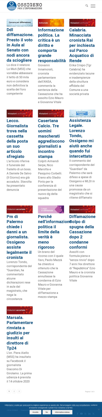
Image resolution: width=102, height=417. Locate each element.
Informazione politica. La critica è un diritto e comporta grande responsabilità (52, 45)
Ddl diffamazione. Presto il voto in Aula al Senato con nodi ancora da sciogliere (20, 45)
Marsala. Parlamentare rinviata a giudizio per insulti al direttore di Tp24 (20, 333)
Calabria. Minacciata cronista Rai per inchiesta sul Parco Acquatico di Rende (82, 45)
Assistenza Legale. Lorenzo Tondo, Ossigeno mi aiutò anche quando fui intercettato (81, 138)
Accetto (35, 412)
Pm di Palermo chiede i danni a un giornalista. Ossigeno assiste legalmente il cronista (19, 237)
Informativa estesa (62, 412)
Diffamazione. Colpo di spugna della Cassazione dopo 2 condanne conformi (83, 232)
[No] (98, 409)
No (47, 412)
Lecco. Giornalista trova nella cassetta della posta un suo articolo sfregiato (17, 138)
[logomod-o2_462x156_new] (24, 6)
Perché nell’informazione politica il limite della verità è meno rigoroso (55, 232)
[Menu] (91, 6)
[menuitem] (85, 6)
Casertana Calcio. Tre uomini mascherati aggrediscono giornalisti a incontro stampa (51, 138)
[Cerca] (85, 6)
